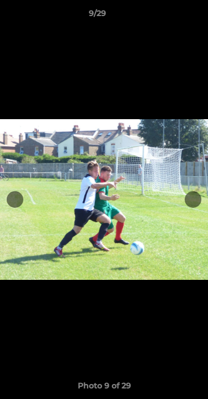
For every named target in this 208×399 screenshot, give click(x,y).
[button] (168, 16)
